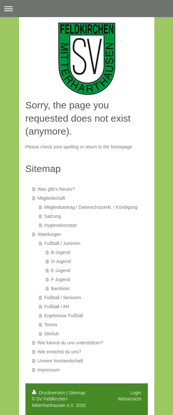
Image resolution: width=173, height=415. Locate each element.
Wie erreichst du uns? (59, 351)
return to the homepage (108, 146)
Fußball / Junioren (62, 243)
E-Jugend (60, 270)
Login (135, 392)
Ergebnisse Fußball (63, 315)
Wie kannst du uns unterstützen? (70, 342)
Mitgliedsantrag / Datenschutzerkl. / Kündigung (91, 207)
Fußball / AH (56, 306)
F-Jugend (60, 279)
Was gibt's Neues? (56, 189)
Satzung (52, 216)
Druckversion (49, 392)
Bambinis (60, 288)
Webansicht (129, 398)
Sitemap (77, 392)
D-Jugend (61, 261)
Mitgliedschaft (51, 198)
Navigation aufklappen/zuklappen (86, 8)
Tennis (50, 324)
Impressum (48, 369)
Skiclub (51, 333)
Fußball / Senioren (62, 297)
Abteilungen (49, 234)
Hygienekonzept (60, 225)
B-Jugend (60, 252)
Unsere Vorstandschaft (60, 360)
